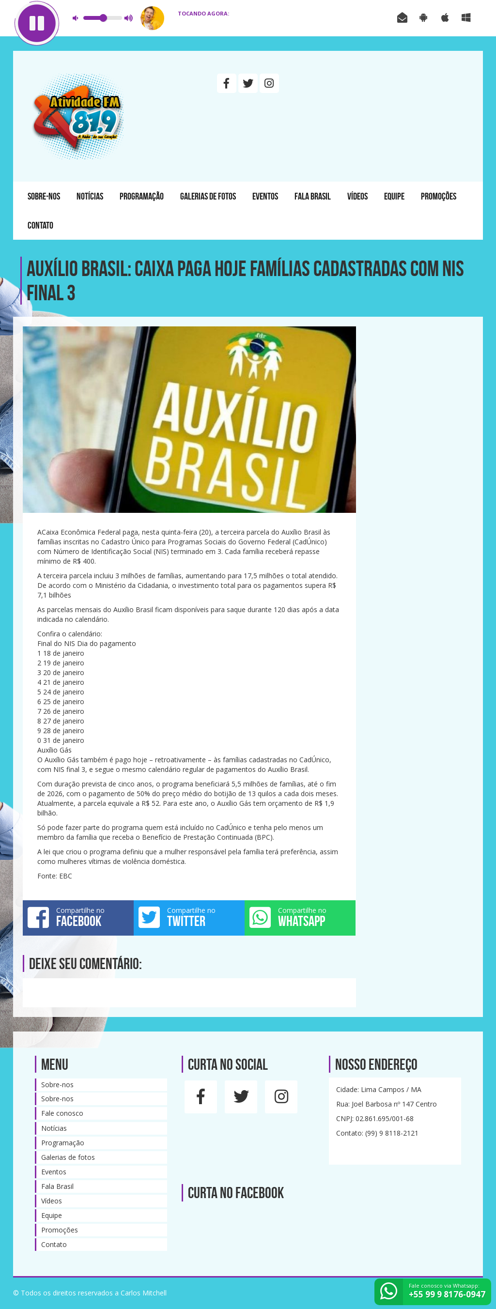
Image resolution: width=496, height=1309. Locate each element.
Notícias (90, 196)
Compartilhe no (78, 917)
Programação (142, 196)
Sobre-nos (44, 196)
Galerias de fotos (208, 196)
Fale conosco (62, 1113)
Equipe (394, 196)
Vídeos (357, 196)
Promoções (438, 196)
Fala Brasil (312, 196)
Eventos (265, 196)
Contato (40, 225)
